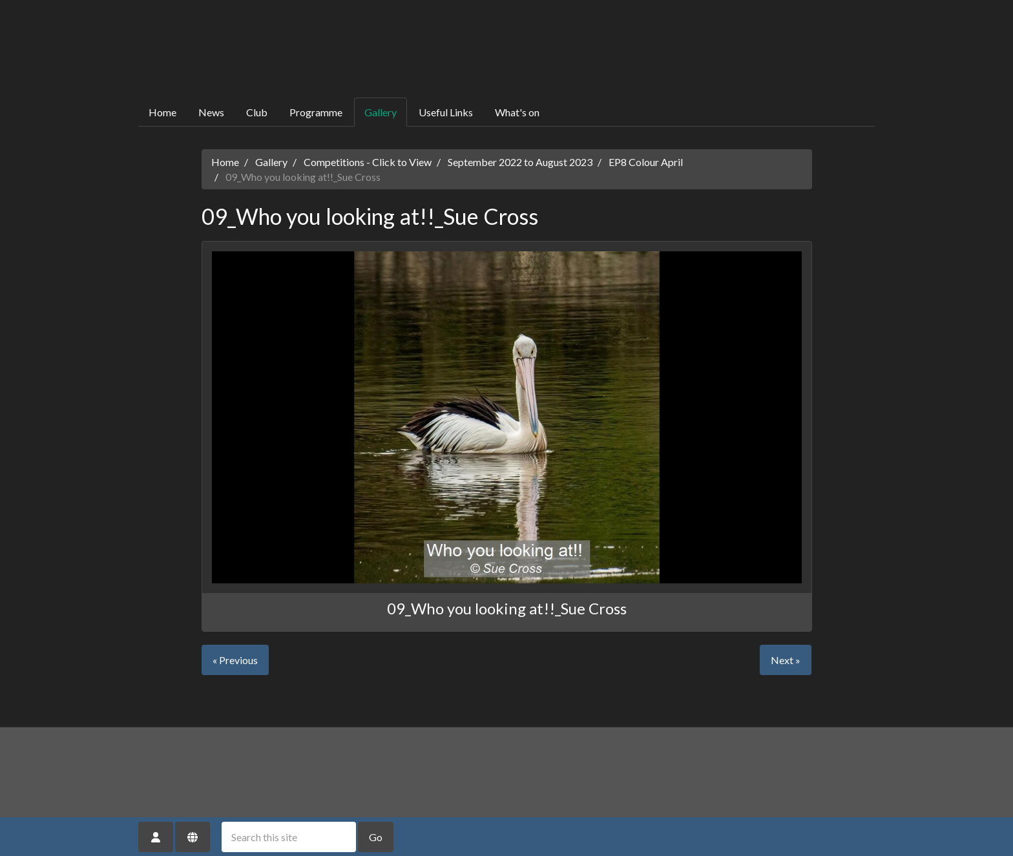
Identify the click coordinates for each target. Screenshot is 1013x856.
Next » (785, 660)
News (211, 112)
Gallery (380, 112)
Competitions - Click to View (368, 162)
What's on (517, 112)
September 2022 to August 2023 (520, 162)
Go (375, 837)
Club (256, 112)
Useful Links (446, 112)
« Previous (235, 660)
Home (162, 112)
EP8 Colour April (646, 162)
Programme (315, 112)
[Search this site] (289, 837)
